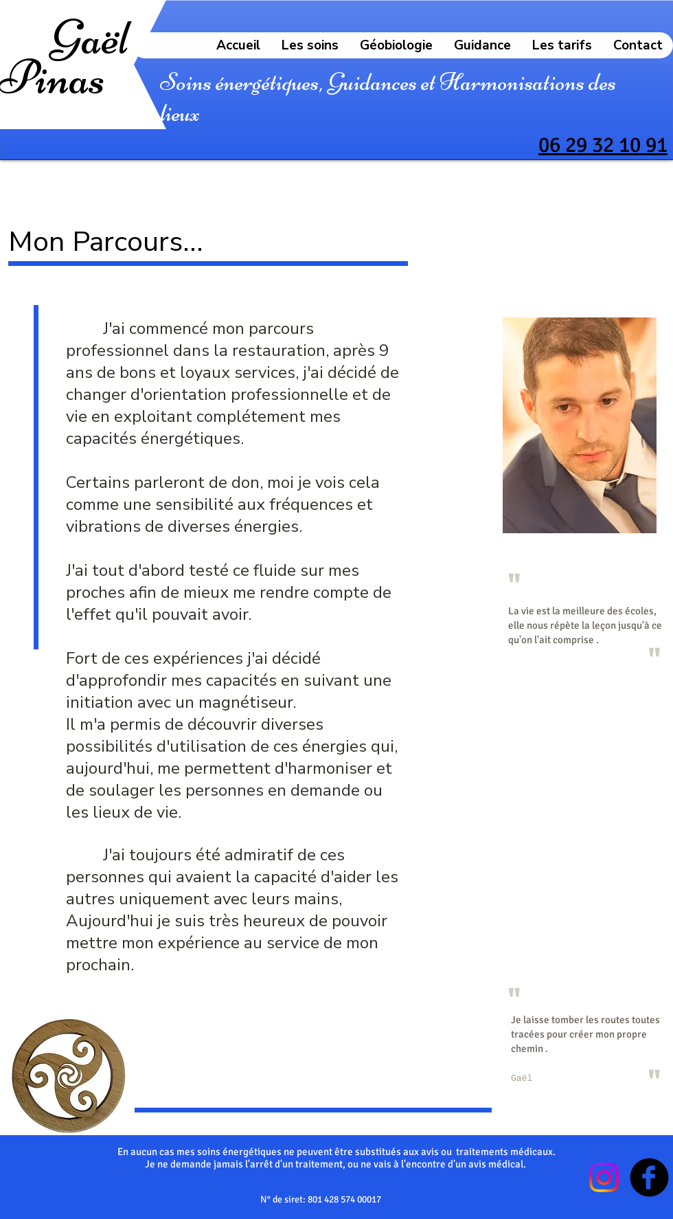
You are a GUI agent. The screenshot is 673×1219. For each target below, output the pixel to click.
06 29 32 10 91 (603, 145)
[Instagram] (604, 1177)
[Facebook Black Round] (649, 1177)
